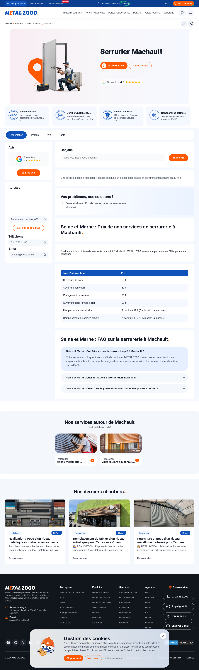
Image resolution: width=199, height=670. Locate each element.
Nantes (148, 607)
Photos (35, 135)
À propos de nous (68, 612)
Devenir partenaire (16, 3)
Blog (62, 597)
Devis (166, 3)
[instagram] (15, 642)
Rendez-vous (140, 65)
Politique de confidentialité (169, 657)
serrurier (19, 23)
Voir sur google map (28, 228)
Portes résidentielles (119, 12)
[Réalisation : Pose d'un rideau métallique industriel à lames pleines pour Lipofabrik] (35, 531)
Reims (148, 617)
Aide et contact (67, 607)
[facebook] (8, 642)
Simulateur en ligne (128, 592)
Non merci (93, 658)
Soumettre (178, 157)
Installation (124, 607)
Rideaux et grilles (72, 12)
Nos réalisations (56, 3)
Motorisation (125, 612)
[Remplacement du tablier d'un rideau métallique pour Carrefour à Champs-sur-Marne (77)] (99, 531)
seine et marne (34, 23)
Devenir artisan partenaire (72, 592)
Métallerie (97, 617)
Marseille (149, 597)
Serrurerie (168, 12)
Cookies (190, 657)
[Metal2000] (21, 13)
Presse (63, 617)
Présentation (16, 135)
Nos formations (37, 3)
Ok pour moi (73, 658)
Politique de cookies (114, 658)
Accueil (8, 23)
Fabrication (124, 602)
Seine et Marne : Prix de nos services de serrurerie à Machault (96, 205)
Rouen (148, 627)
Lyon (147, 602)
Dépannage (124, 617)
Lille (147, 612)
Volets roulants (152, 12)
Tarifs (62, 135)
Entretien (123, 622)
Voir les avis (29, 172)
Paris (147, 592)
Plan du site (65, 622)
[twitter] (23, 642)
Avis (49, 135)
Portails (137, 12)
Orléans (149, 622)
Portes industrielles (95, 12)
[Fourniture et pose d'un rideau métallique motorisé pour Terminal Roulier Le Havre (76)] (163, 531)
